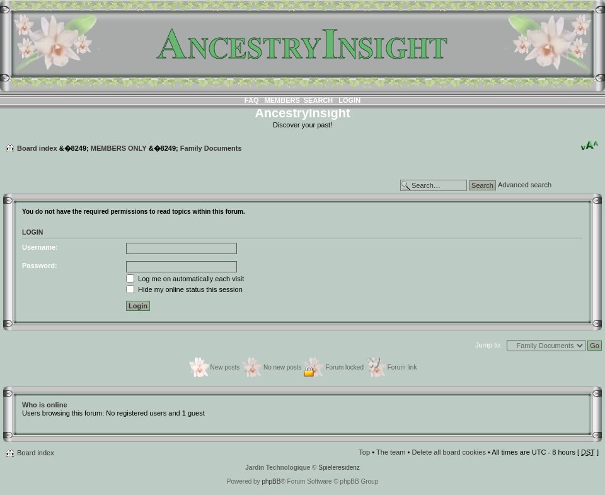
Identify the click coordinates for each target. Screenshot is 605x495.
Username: (40, 247)
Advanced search (524, 185)
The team (390, 452)
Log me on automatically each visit (185, 278)
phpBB (271, 481)
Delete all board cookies (448, 452)
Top (364, 452)
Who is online (44, 405)
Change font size (589, 145)
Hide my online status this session (184, 289)
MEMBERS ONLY (119, 148)
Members (282, 100)
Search (318, 100)
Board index (37, 148)
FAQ (252, 100)
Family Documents (211, 148)
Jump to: (488, 345)
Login (349, 100)
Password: (39, 265)
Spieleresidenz (339, 467)
